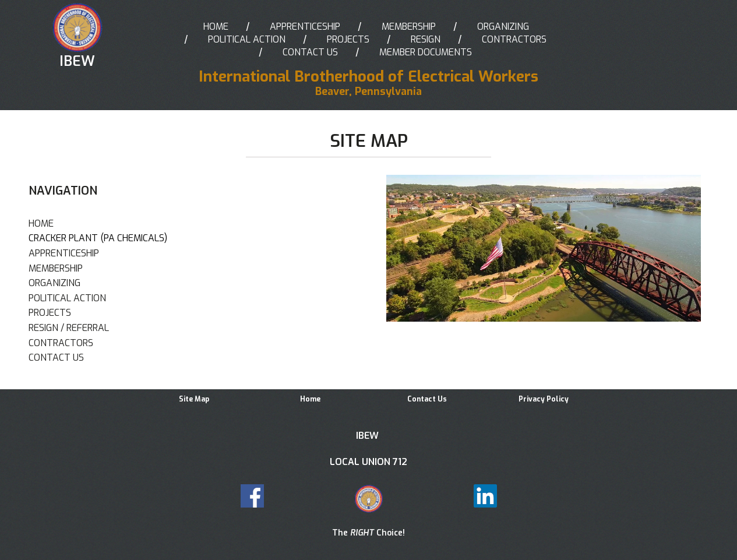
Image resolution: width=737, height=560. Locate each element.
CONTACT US (310, 52)
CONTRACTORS (514, 39)
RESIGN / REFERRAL (69, 328)
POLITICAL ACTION (246, 39)
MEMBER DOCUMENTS (425, 52)
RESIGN (425, 39)
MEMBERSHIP (409, 26)
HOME (215, 26)
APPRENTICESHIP (305, 26)
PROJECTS (348, 39)
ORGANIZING (503, 26)
